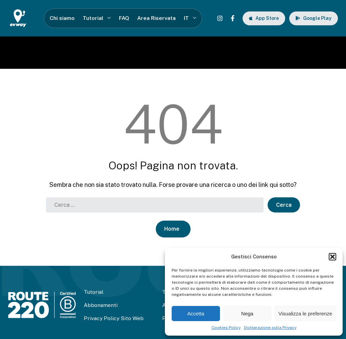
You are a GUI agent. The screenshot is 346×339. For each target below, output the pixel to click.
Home (171, 229)
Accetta (195, 313)
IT (186, 18)
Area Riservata (156, 18)
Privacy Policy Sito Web (114, 318)
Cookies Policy (226, 327)
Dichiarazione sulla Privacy (270, 327)
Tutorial (93, 18)
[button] (332, 256)
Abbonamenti (101, 305)
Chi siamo (62, 18)
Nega (247, 313)
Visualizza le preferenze (305, 313)
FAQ (124, 18)
